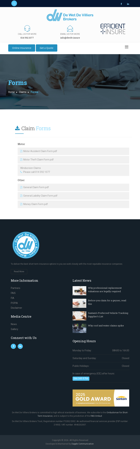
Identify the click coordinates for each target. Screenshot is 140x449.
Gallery (14, 329)
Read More (19, 271)
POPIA (14, 303)
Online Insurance (21, 48)
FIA (12, 298)
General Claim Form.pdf (34, 187)
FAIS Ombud (96, 416)
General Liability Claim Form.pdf (38, 195)
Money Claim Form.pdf (34, 204)
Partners (15, 288)
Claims (22, 92)
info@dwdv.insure (70, 37)
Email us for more (70, 34)
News (14, 324)
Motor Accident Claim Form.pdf (38, 151)
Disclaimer (16, 307)
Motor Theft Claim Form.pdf (37, 159)
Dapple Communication (83, 444)
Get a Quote (46, 48)
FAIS (13, 293)
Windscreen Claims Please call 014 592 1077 (35, 170)
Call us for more (27, 34)
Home (11, 92)
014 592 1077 (27, 37)
